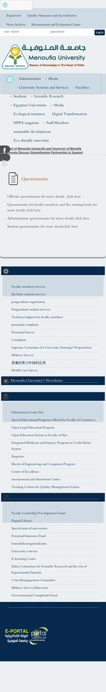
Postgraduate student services (30, 309)
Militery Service (22, 355)
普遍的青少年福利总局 (28, 362)
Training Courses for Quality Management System (45, 487)
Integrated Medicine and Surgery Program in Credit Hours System (51, 446)
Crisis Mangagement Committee (33, 580)
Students (20, 96)
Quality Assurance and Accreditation (51, 15)
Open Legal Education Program (32, 427)
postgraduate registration (28, 302)
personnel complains (24, 324)
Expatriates (13, 15)
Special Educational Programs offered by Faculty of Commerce (53, 420)
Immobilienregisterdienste (29, 543)
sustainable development (32, 132)
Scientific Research (48, 96)
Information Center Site (27, 412)
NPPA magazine (26, 123)
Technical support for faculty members (37, 317)
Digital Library (21, 520)
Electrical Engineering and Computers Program (43, 464)
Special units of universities (29, 528)
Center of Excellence (25, 471)
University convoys (24, 551)
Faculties (82, 87)
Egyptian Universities (30, 105)
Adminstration (30, 79)
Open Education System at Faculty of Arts (39, 435)
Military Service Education (29, 587)
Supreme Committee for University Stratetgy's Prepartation (51, 347)
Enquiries (17, 456)
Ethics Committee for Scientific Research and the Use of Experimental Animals (49, 569)
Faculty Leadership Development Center (38, 513)
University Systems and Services (43, 87)
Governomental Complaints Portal (34, 595)
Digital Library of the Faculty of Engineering (41, 494)
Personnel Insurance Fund (28, 536)
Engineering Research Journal (31, 603)
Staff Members (57, 123)
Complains (18, 340)
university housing (23, 378)
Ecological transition (29, 114)
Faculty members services (28, 286)
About (53, 79)
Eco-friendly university (31, 140)
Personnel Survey (23, 332)
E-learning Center (23, 558)
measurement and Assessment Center (35, 479)
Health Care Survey (24, 370)
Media (59, 105)
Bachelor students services (28, 294)
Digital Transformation (69, 114)
